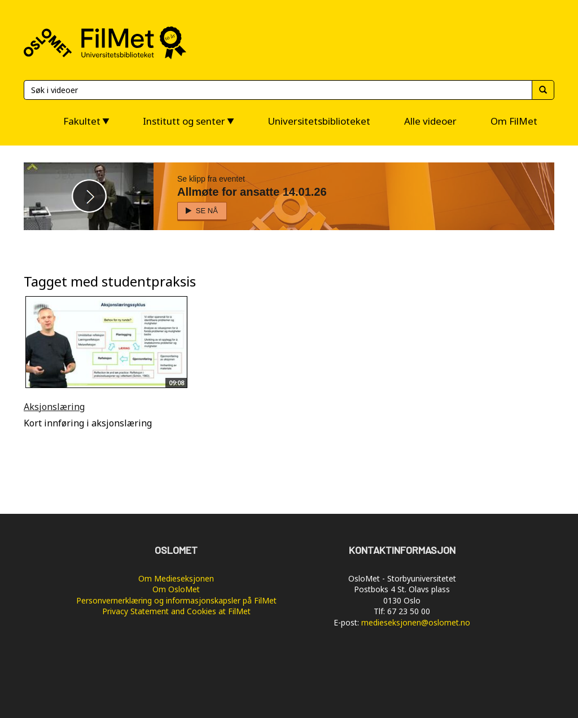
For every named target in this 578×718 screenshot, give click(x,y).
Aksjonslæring (54, 406)
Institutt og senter (184, 120)
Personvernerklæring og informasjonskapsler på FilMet (176, 600)
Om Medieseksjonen (176, 578)
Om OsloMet (176, 589)
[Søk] (278, 90)
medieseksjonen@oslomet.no (415, 622)
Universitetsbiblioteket (319, 120)
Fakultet (81, 120)
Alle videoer (430, 120)
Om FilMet (514, 120)
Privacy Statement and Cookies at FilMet (176, 611)
